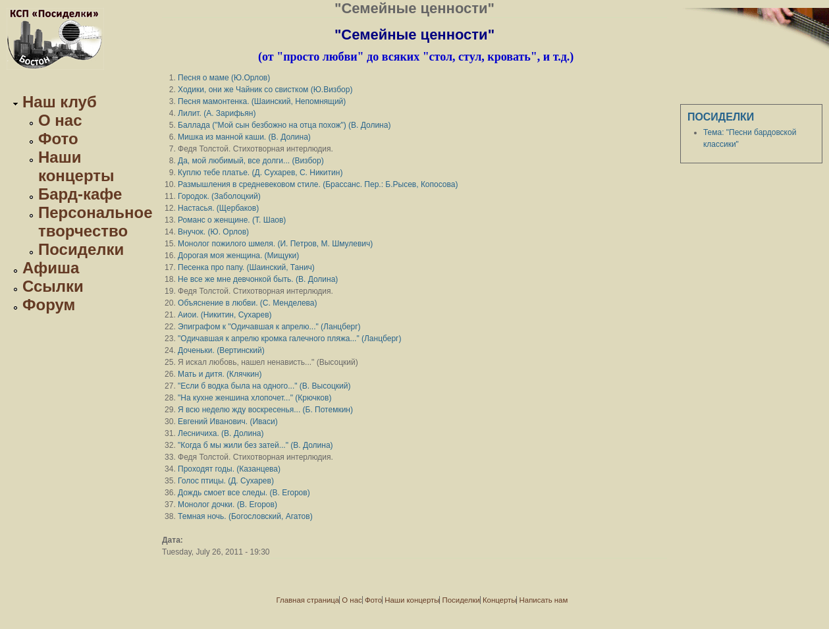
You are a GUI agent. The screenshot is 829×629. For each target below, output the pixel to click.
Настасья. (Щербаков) (218, 208)
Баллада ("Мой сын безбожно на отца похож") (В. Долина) (284, 125)
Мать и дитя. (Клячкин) (219, 374)
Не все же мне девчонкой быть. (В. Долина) (258, 279)
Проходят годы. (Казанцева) (229, 469)
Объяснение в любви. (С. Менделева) (247, 303)
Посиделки (81, 249)
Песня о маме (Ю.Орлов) (224, 77)
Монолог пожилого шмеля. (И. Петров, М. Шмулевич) (275, 243)
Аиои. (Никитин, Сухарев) (225, 314)
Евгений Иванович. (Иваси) (228, 421)
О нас (60, 120)
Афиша (50, 268)
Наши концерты (76, 166)
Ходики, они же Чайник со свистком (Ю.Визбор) (265, 89)
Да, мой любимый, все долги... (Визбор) (251, 160)
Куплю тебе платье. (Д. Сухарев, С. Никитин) (260, 172)
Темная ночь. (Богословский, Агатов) (245, 516)
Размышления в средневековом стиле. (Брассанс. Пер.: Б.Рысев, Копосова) (318, 184)
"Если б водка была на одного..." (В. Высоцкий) (264, 386)
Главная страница (308, 600)
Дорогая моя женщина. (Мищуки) (238, 255)
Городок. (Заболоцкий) (219, 196)
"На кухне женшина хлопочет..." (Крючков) (254, 397)
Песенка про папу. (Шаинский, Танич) (246, 267)
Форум (48, 305)
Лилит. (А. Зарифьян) (216, 113)
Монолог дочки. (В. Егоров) (227, 504)
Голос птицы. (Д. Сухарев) (226, 480)
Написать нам (544, 600)
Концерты (499, 600)
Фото (58, 139)
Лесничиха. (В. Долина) (220, 433)
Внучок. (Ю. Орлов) (213, 231)
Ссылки (53, 286)
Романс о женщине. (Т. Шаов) (232, 220)
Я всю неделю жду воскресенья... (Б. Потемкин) (265, 409)
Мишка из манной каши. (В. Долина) (244, 137)
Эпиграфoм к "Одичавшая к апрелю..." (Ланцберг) (269, 326)
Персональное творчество (95, 222)
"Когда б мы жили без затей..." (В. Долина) (255, 445)
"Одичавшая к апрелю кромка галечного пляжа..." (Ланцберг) (289, 338)
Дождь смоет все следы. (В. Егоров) (244, 492)
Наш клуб (59, 102)
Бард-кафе (80, 194)
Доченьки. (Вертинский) (221, 350)
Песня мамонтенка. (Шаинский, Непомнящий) (262, 101)
